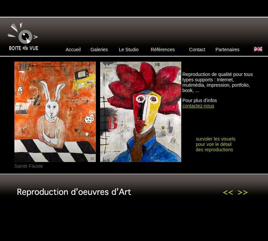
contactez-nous (198, 105)
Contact (197, 49)
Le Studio (129, 49)
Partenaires (227, 49)
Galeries (99, 49)
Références (163, 49)
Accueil (73, 49)
